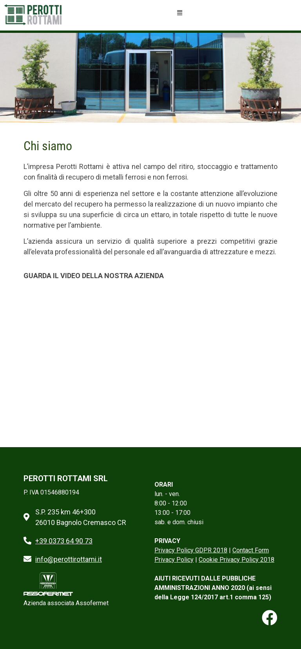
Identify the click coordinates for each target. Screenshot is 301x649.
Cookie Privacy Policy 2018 (236, 559)
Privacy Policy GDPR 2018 (190, 550)
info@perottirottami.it (68, 559)
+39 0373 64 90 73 (63, 541)
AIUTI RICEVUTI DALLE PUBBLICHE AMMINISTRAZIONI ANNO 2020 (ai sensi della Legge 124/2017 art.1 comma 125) (213, 588)
